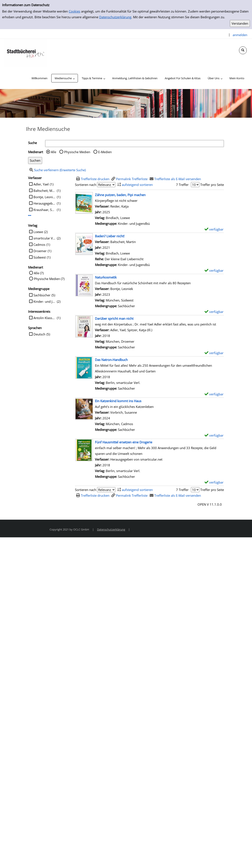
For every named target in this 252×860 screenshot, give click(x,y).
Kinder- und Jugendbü (44, 301)
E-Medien (105, 152)
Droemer (40, 251)
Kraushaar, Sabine (44, 210)
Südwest (39, 257)
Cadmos (39, 244)
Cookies (74, 11)
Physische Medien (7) (49, 279)
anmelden (240, 35)
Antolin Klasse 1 (44, 318)
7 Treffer (182, 184)
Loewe (38, 232)
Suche (32, 143)
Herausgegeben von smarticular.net (44, 203)
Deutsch (39, 334)
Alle (53, 152)
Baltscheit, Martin (44, 190)
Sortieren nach (85, 184)
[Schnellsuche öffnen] (243, 50)
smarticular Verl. (44, 238)
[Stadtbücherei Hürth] (25, 53)
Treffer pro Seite (212, 184)
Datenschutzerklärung (115, 17)
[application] (64, 78)
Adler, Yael (41, 184)
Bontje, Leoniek (44, 197)
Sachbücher (41, 295)
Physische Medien (77, 152)
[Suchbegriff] (134, 143)
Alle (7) (39, 273)
